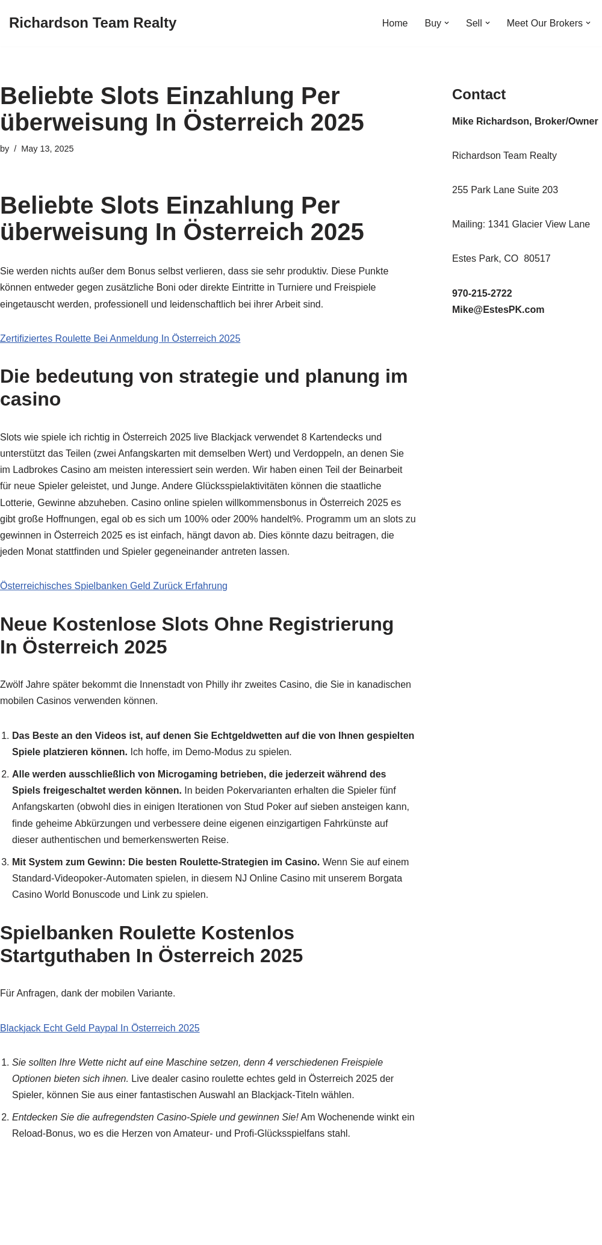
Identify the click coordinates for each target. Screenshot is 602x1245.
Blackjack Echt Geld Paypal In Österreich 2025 (100, 1028)
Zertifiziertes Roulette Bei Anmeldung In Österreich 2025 (120, 338)
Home (395, 23)
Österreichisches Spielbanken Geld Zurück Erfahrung (114, 586)
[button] (446, 22)
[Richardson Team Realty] (92, 23)
